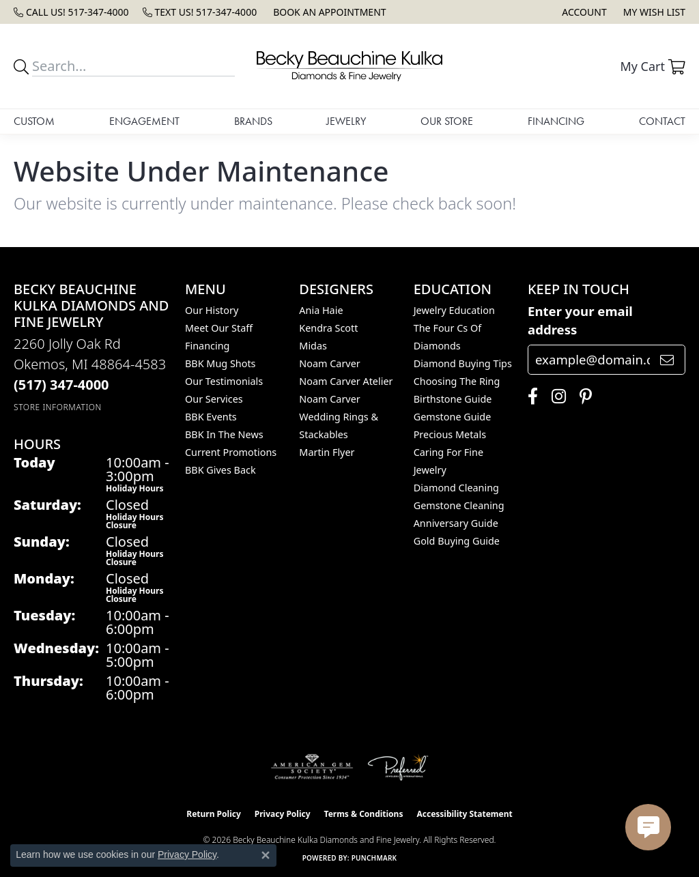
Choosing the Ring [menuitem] (457, 381)
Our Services (214, 398)
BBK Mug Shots (220, 363)
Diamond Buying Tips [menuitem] (463, 363)
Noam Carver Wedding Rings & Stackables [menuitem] (338, 416)
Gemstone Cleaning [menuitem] (459, 505)
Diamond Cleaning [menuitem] (456, 487)
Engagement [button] (144, 121)
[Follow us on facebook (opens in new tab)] (529, 396)
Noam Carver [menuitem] (329, 363)
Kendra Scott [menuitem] (328, 327)
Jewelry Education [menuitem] (454, 310)
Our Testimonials (224, 381)
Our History (211, 310)
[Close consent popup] (265, 855)
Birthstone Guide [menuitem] (453, 398)
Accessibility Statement (464, 814)
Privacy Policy (283, 814)
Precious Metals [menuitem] (450, 434)
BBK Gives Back (220, 469)
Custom (34, 121)
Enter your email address (580, 320)
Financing (556, 121)
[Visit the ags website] (312, 767)
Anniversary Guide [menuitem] (456, 523)
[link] (71, 12)
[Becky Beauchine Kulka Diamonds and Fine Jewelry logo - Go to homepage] (350, 66)
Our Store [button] (446, 121)
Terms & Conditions (363, 814)
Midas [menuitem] (313, 345)
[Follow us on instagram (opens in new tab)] (555, 396)
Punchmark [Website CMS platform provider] (374, 858)
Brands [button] (253, 121)
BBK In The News (224, 434)
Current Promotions (230, 452)
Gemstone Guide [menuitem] (452, 416)
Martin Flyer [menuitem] (326, 452)
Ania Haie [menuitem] (321, 310)
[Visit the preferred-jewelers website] (398, 767)
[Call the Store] (61, 384)
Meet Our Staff (219, 327)
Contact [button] (662, 121)
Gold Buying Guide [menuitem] (457, 540)
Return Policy (213, 814)
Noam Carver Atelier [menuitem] (346, 381)
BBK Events (211, 416)
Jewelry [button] (346, 121)
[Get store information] (58, 407)
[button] (582, 12)
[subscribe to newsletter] (667, 359)
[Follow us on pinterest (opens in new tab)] (582, 396)
